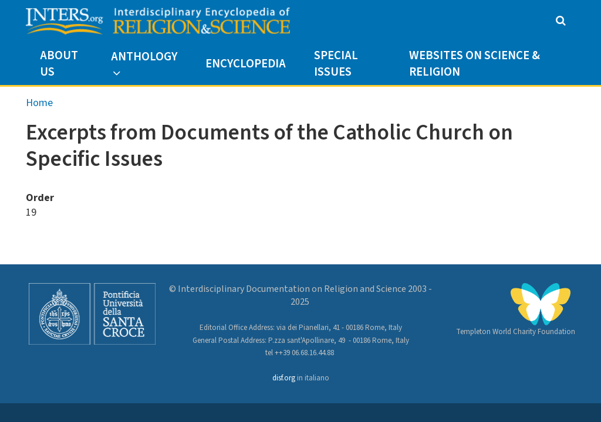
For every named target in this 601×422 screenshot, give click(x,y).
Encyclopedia (245, 63)
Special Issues (336, 63)
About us (59, 63)
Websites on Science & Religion (474, 63)
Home (39, 103)
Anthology (144, 56)
